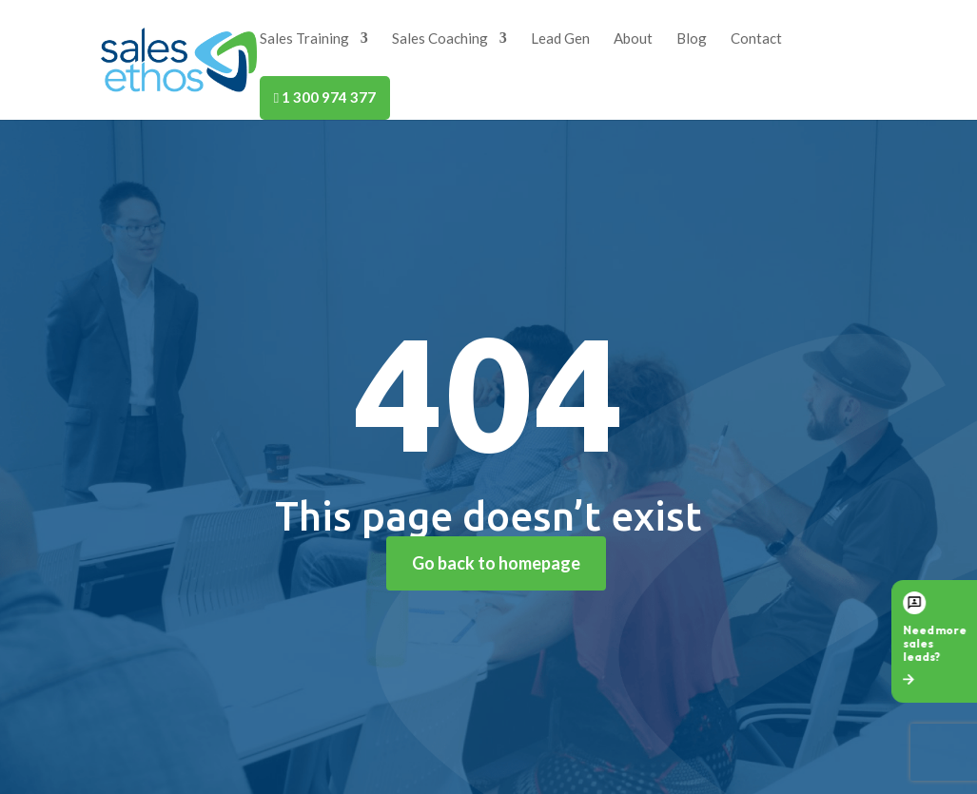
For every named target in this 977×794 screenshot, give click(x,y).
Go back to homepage (496, 562)
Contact (756, 39)
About (633, 39)
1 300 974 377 (325, 97)
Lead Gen (560, 39)
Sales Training (304, 39)
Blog (691, 39)
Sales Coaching (440, 39)
